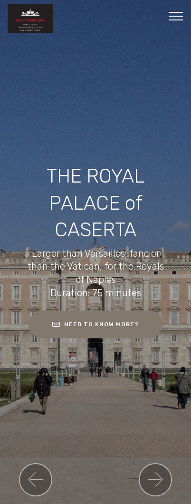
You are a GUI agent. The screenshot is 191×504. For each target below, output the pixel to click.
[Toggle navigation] (176, 15)
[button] (35, 479)
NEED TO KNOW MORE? (95, 324)
